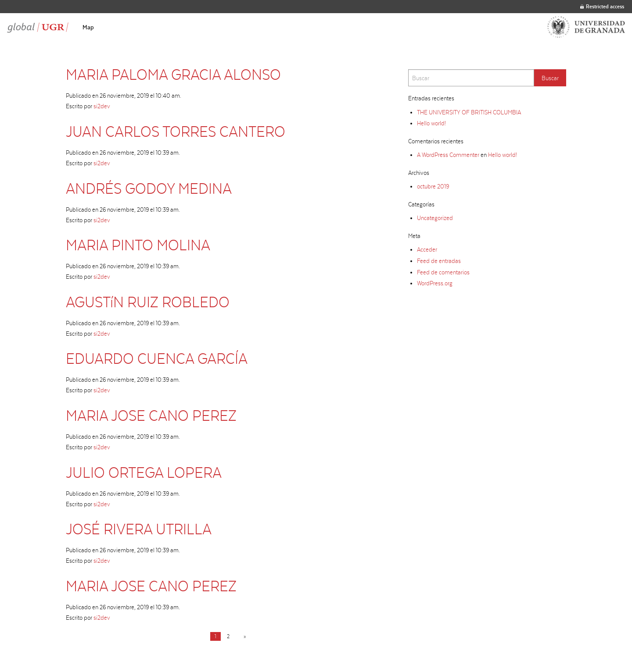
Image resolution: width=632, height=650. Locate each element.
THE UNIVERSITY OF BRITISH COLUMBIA (469, 112)
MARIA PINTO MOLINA (138, 245)
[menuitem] (88, 27)
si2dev (101, 106)
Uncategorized (435, 217)
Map (88, 27)
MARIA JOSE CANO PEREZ (151, 415)
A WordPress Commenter (448, 154)
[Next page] (243, 636)
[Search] (471, 77)
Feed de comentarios (443, 272)
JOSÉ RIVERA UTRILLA (139, 529)
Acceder (427, 249)
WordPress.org (434, 283)
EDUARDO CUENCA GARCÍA (157, 358)
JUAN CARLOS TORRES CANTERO (175, 131)
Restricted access (602, 6)
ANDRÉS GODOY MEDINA (149, 188)
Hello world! (431, 123)
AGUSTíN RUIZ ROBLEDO (148, 302)
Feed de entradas (439, 260)
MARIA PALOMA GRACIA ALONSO (173, 74)
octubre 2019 (433, 186)
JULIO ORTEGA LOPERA (144, 472)
